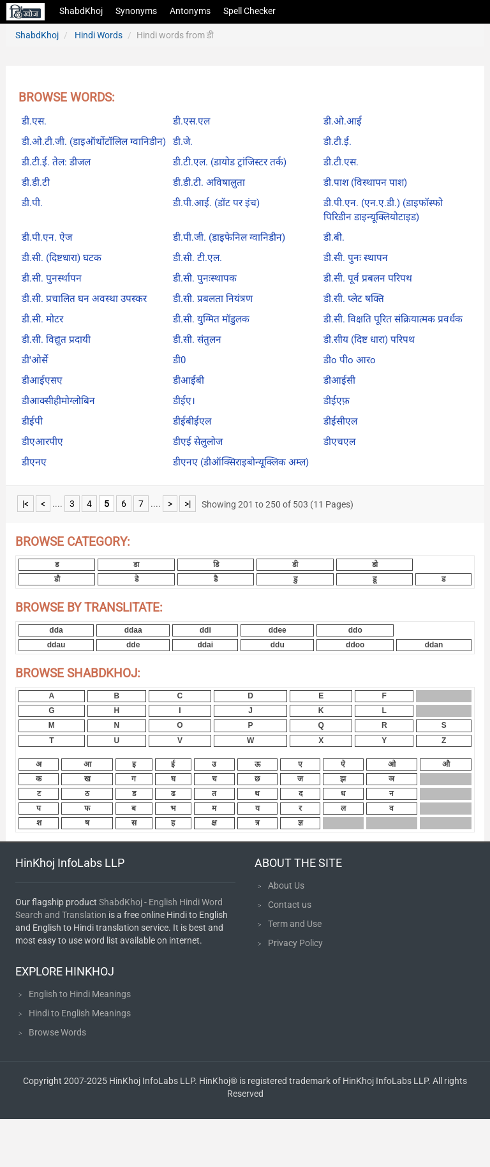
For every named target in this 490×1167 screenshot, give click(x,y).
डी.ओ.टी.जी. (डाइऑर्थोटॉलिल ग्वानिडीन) (94, 141)
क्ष (214, 822)
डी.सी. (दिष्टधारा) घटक (61, 258)
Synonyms (136, 11)
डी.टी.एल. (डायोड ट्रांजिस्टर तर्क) (229, 162)
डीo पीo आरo (349, 360)
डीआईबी (188, 380)
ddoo (355, 644)
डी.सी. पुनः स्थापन (355, 258)
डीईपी (32, 421)
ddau (56, 644)
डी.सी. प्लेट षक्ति (353, 299)
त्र (257, 822)
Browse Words (57, 1032)
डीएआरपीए (42, 442)
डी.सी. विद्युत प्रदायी (56, 339)
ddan (434, 644)
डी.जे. (183, 141)
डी (295, 564)
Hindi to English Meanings (80, 1013)
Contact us (289, 905)
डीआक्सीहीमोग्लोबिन (58, 401)
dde (133, 644)
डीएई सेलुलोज (198, 442)
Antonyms (190, 11)
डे (136, 579)
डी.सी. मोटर (42, 319)
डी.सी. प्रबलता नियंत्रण (213, 299)
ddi (205, 630)
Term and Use (295, 924)
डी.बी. (334, 237)
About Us (286, 885)
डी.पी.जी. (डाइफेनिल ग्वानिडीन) (229, 237)
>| (187, 504)
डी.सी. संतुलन (197, 339)
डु (295, 579)
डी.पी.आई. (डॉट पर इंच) (216, 203)
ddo (355, 630)
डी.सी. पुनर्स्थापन (52, 278)
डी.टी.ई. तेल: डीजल (56, 162)
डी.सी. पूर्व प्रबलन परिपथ (367, 278)
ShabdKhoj (81, 11)
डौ (57, 579)
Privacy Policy (295, 943)
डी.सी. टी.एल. (197, 258)
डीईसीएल (340, 421)
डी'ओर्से (35, 360)
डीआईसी (339, 380)
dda (56, 630)
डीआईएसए (42, 380)
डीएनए (34, 462)
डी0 (179, 360)
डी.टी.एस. (341, 162)
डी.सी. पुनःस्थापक (205, 278)
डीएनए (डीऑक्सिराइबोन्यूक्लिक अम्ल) (241, 462)
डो (375, 564)
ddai (205, 644)
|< (25, 504)
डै (216, 579)
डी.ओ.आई (342, 121)
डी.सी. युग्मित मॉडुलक (211, 319)
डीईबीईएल (192, 421)
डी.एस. (34, 121)
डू (374, 579)
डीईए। (184, 401)
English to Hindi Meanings (80, 994)
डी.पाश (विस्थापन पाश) (365, 182)
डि (216, 564)
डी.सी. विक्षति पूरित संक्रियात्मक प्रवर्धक (393, 319)
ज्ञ (300, 822)
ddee (277, 630)
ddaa (133, 630)
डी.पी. (32, 203)
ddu (278, 644)
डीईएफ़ (336, 401)
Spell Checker (249, 11)
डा (136, 564)
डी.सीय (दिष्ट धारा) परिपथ (369, 339)
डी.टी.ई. (337, 141)
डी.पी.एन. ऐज (47, 237)
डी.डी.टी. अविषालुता (209, 182)
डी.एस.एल (191, 121)
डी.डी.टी (36, 182)
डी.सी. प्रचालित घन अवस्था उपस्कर (84, 299)
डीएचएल (339, 442)
